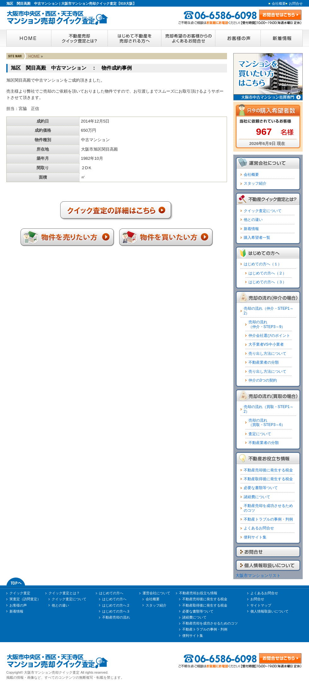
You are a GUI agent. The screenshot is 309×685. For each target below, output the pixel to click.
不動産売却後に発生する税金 (268, 470)
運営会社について (156, 593)
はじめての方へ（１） (263, 264)
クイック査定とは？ (64, 593)
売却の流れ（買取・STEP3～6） (266, 422)
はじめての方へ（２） (267, 273)
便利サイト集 (255, 537)
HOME (34, 56)
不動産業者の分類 (263, 362)
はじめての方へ (111, 593)
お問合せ (296, 3)
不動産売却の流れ (116, 617)
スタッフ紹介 (255, 183)
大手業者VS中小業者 (266, 344)
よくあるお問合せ (259, 528)
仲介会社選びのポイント (269, 335)
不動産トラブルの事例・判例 (268, 519)
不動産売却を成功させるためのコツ (210, 623)
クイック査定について (263, 211)
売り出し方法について (267, 353)
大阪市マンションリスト (258, 575)
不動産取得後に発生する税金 (268, 479)
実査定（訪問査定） (25, 599)
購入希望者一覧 (257, 237)
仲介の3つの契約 (262, 380)
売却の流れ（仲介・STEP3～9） (266, 324)
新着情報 (251, 229)
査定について (259, 434)
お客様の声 (18, 605)
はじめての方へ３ (116, 611)
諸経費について (257, 497)
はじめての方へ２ (116, 605)
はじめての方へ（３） (267, 282)
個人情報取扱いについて (269, 611)
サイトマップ (260, 605)
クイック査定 (19, 593)
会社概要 (279, 3)
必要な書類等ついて (261, 488)
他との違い (253, 219)
